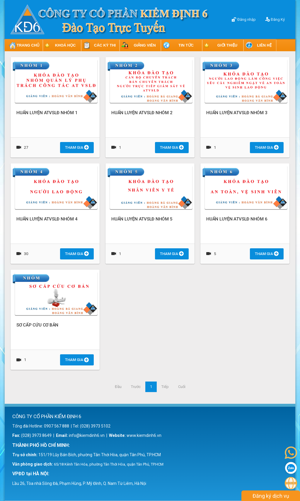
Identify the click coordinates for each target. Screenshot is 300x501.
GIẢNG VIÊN (145, 45)
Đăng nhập (244, 19)
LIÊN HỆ (264, 45)
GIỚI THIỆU (227, 45)
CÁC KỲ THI (105, 45)
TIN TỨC (186, 45)
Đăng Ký (275, 19)
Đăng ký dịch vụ (271, 496)
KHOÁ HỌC (65, 45)
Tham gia (77, 147)
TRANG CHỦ (28, 45)
